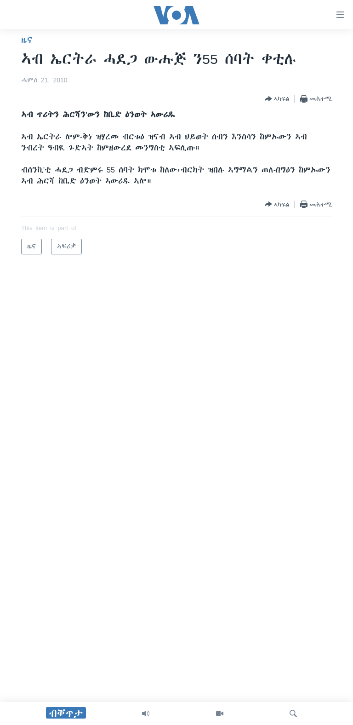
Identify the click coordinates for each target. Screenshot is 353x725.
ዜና (27, 40)
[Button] (277, 98)
